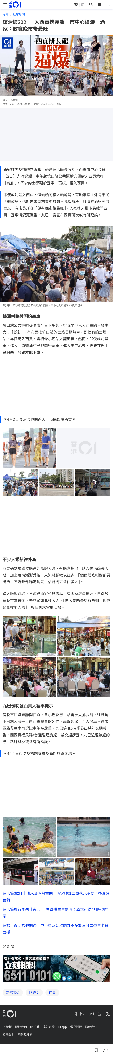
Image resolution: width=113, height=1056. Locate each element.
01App (62, 1027)
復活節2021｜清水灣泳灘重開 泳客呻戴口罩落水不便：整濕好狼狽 (56, 897)
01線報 (7, 1027)
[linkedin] (99, 1013)
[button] (107, 102)
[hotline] (56, 968)
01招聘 (34, 1027)
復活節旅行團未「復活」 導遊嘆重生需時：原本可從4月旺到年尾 (56, 913)
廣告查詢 (49, 1027)
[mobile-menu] (5, 4)
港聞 (5, 14)
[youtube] (91, 1013)
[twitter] (107, 1013)
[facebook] (74, 1013)
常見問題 (76, 1027)
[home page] (15, 4)
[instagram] (82, 1013)
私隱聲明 (8, 1034)
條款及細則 (25, 1034)
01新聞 (8, 946)
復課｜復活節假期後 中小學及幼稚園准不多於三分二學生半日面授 (55, 929)
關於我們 (21, 1027)
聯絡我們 (91, 1027)
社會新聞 (19, 14)
